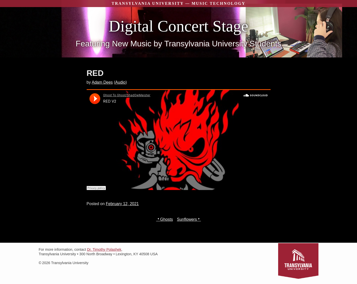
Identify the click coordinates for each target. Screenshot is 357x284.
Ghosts (166, 219)
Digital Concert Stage (178, 26)
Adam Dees (102, 82)
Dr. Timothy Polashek (104, 249)
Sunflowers (187, 219)
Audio (120, 82)
